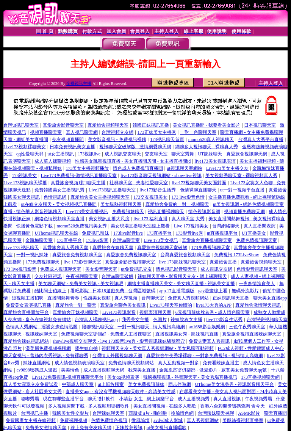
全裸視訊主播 (78, 83)
